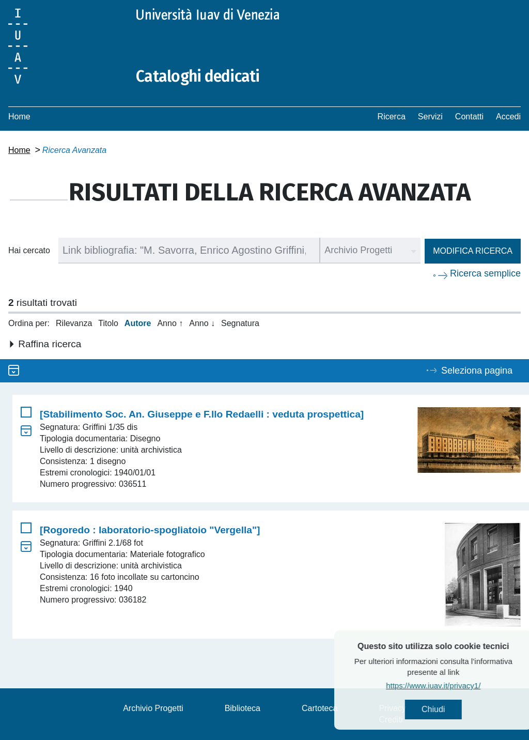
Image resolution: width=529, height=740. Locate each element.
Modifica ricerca (472, 250)
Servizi (430, 116)
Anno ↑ (170, 323)
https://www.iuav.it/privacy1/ (456, 685)
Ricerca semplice (485, 273)
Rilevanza (74, 323)
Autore (138, 323)
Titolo (108, 323)
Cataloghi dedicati (198, 76)
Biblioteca (242, 708)
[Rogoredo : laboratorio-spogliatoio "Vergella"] (150, 530)
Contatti (469, 116)
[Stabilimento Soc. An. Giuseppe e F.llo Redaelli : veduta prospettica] (202, 414)
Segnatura (240, 323)
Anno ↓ (202, 323)
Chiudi (456, 709)
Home (19, 116)
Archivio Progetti (153, 708)
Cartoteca (319, 708)
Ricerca (392, 116)
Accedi (508, 116)
